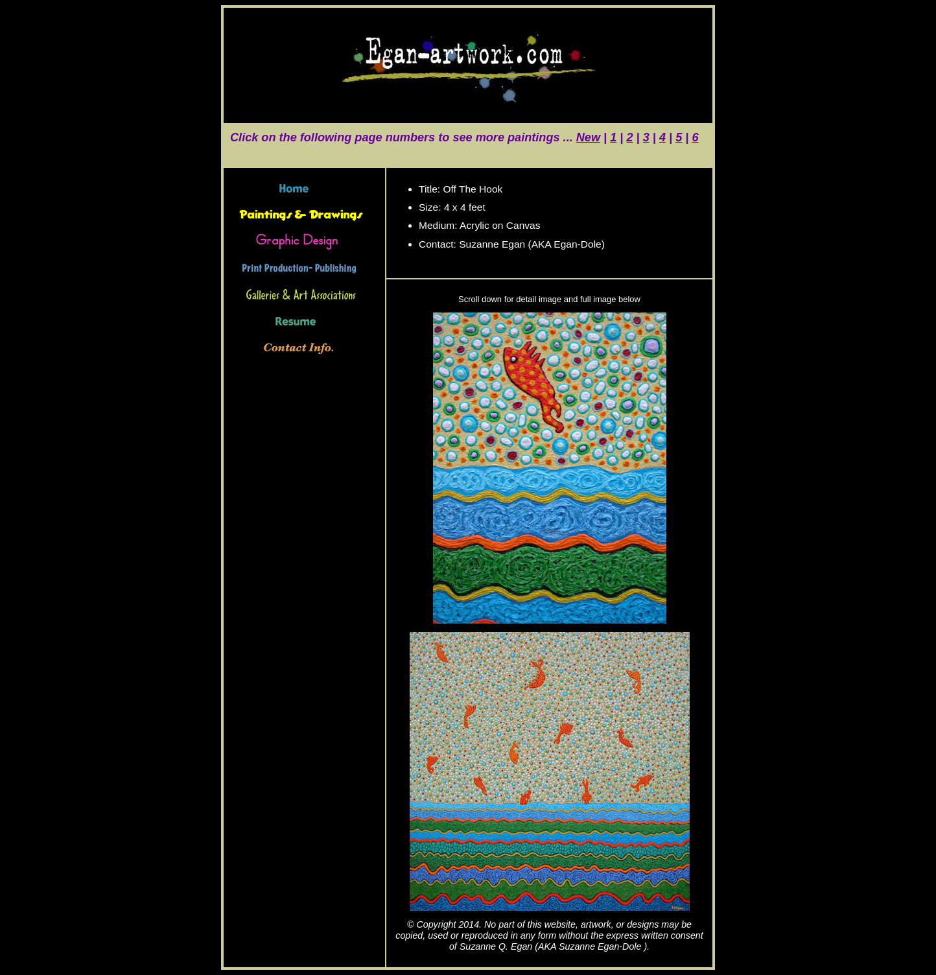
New (588, 137)
